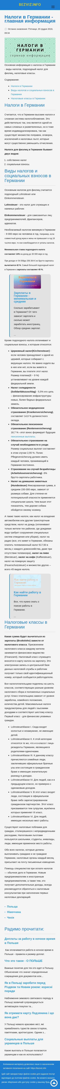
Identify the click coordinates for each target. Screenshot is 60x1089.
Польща (12, 906)
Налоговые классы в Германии (28, 98)
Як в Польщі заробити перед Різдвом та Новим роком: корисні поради (28, 987)
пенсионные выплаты (23, 436)
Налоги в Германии (21, 86)
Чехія (10, 917)
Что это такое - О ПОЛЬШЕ (23, 960)
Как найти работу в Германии (27, 594)
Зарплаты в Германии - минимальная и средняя (25, 297)
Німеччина (14, 912)
